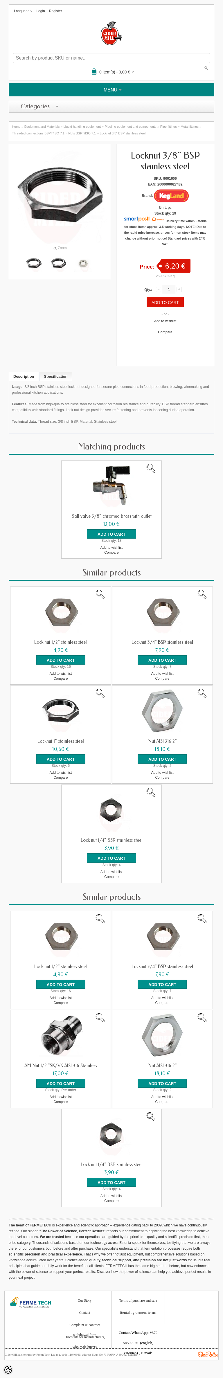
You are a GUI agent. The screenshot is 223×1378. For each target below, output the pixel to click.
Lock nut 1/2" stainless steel (60, 642)
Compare (165, 332)
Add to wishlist (165, 321)
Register (55, 11)
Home (16, 126)
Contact (84, 1312)
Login (40, 11)
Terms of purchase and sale (138, 1300)
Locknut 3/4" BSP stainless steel (162, 642)
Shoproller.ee (208, 1354)
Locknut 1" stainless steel (60, 741)
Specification (56, 376)
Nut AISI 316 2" (162, 741)
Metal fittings (190, 126)
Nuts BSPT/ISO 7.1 (82, 133)
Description (23, 376)
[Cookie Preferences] (8, 1370)
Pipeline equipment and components (131, 126)
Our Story (85, 1300)
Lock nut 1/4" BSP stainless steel (112, 840)
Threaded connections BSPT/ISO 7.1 (38, 133)
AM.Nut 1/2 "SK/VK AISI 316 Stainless (60, 1065)
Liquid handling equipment (82, 126)
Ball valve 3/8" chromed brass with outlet (111, 516)
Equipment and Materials (42, 126)
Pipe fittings (168, 126)
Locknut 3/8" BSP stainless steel (122, 133)
